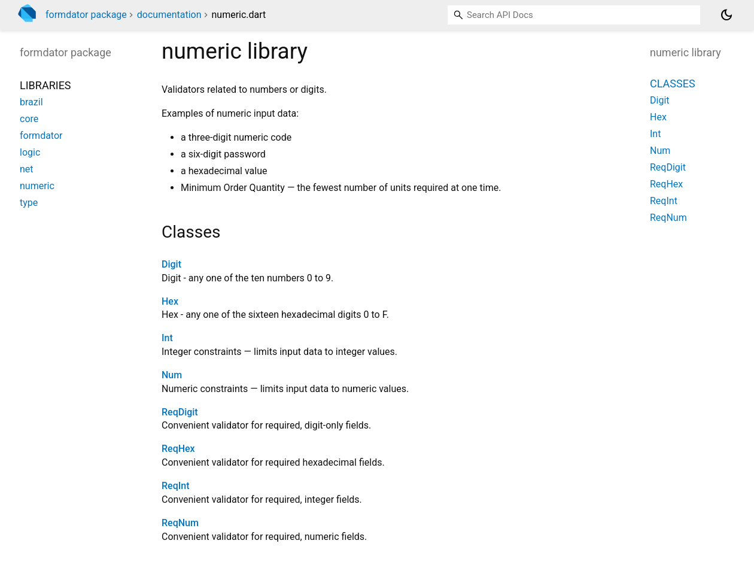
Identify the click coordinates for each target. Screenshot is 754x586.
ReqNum (180, 523)
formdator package (86, 14)
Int (167, 338)
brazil (31, 102)
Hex (170, 301)
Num (172, 375)
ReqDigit (180, 412)
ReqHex (178, 448)
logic (30, 152)
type (29, 202)
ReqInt (175, 485)
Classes (672, 83)
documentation (169, 14)
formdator (41, 135)
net (27, 169)
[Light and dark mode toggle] (726, 15)
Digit (171, 264)
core (29, 119)
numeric (37, 186)
